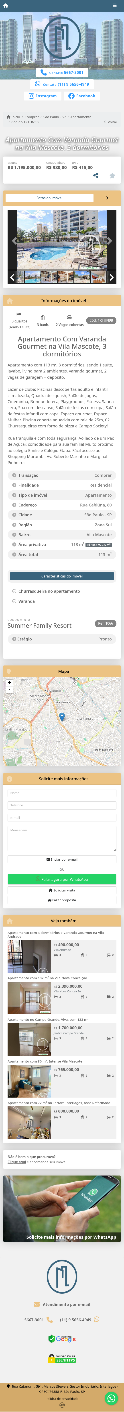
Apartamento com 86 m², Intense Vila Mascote (45, 1061)
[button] (16, 241)
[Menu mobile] (5, 6)
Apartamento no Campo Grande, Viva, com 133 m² (48, 1019)
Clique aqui (17, 1162)
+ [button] (9, 683)
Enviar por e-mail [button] (62, 859)
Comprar (32, 117)
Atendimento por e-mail (62, 1304)
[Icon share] (43, 95)
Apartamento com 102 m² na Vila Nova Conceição (47, 978)
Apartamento (80, 117)
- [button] (9, 689)
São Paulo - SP (54, 117)
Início (13, 117)
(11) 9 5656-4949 (73, 84)
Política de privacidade (62, 1399)
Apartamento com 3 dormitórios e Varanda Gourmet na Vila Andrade (56, 934)
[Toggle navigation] (115, 6)
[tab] (22, 198)
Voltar (110, 122)
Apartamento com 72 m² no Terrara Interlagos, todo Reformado (59, 1102)
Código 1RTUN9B (25, 122)
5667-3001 (74, 72)
